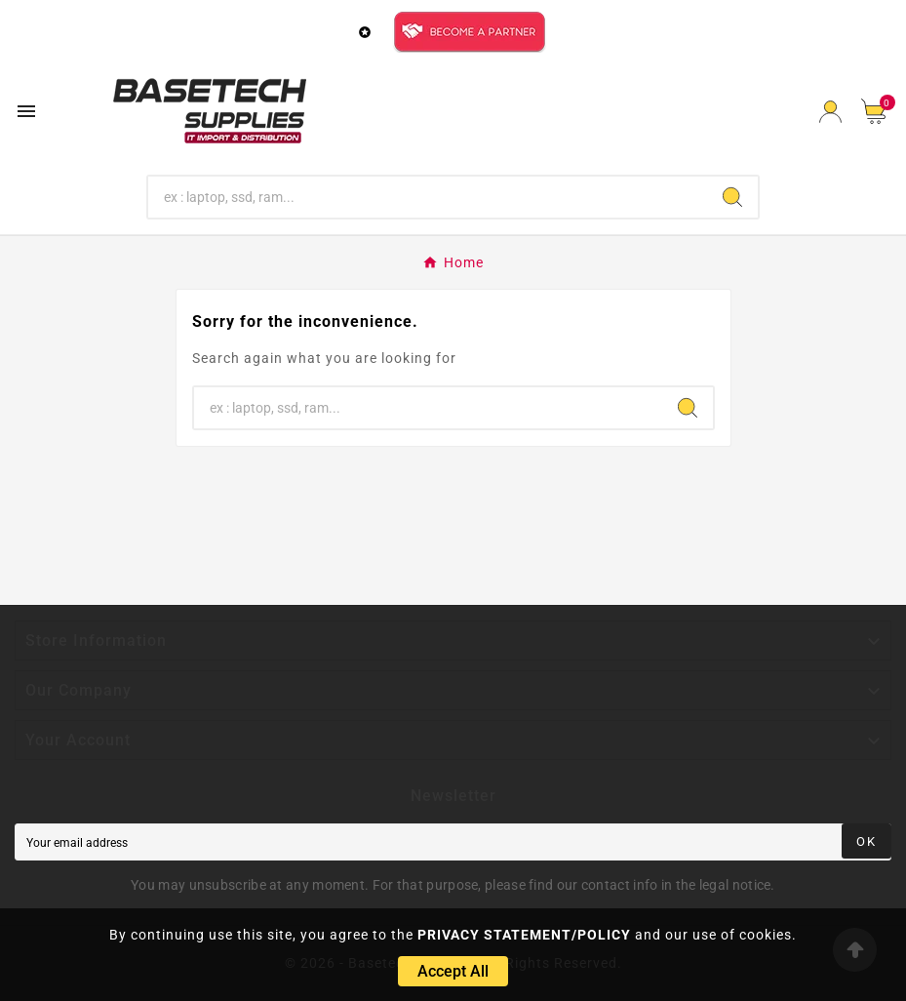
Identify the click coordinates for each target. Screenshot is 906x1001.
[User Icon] (830, 111)
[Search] (427, 197)
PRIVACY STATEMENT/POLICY (524, 934)
